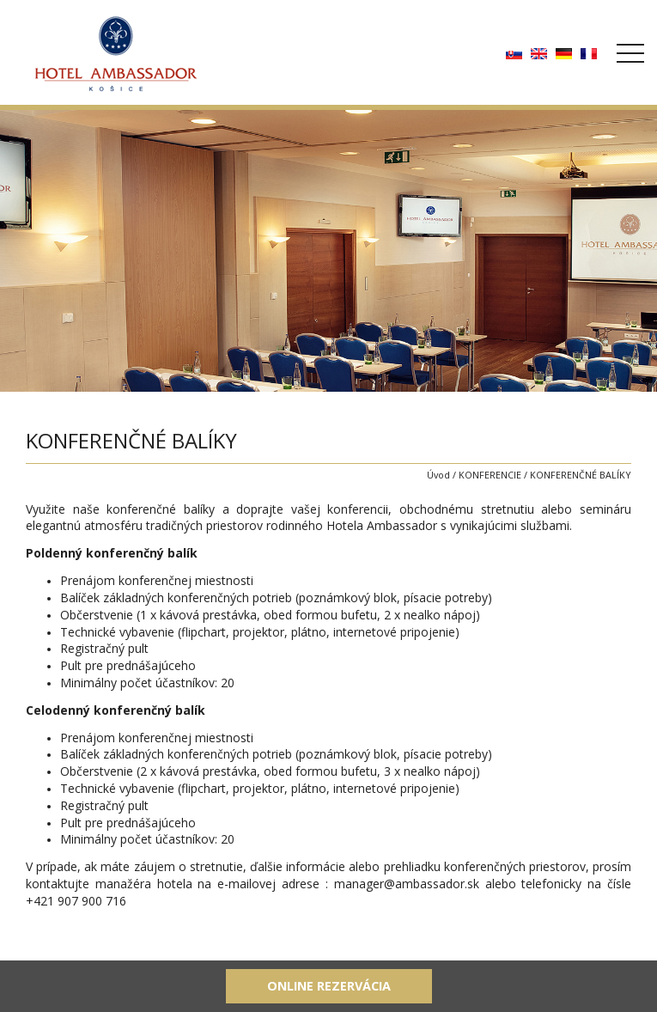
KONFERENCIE (490, 474)
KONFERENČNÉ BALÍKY (580, 474)
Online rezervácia (329, 986)
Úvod (438, 474)
